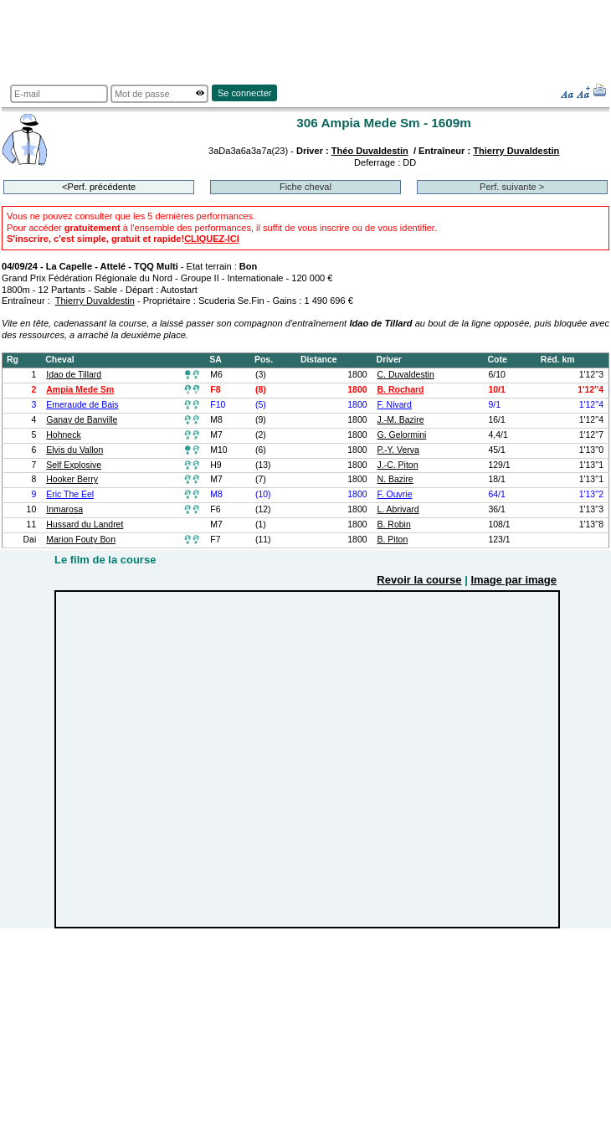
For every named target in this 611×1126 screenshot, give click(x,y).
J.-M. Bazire (400, 419)
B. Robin (394, 524)
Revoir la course (419, 579)
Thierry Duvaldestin (516, 151)
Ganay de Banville (81, 419)
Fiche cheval (305, 187)
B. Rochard (400, 389)
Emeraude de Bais (82, 404)
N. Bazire (395, 479)
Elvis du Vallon (74, 450)
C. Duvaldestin (405, 374)
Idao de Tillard (73, 374)
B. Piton (392, 539)
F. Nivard (394, 404)
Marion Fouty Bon (81, 539)
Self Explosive (73, 465)
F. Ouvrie (395, 494)
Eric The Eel (70, 494)
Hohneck (63, 435)
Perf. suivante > (512, 187)
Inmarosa (64, 509)
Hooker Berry (72, 479)
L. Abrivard (398, 509)
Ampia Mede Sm (80, 389)
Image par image (513, 579)
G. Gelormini (402, 435)
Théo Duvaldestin (369, 151)
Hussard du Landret (84, 524)
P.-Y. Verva (398, 450)
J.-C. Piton (397, 465)
